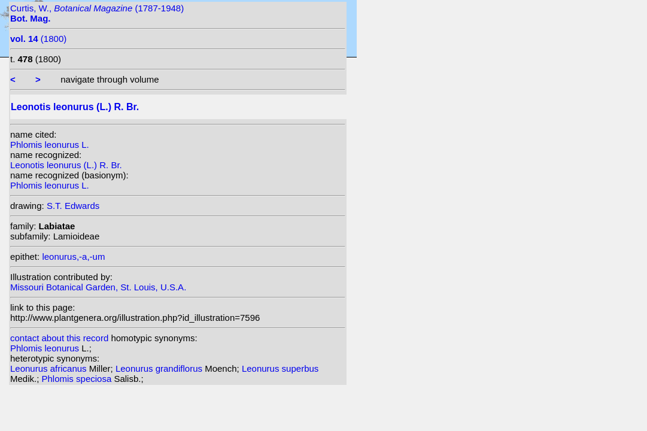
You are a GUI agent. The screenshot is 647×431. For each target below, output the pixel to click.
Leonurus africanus (49, 368)
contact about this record (59, 338)
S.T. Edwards (73, 206)
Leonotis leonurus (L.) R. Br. (66, 165)
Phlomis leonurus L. (49, 144)
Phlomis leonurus (45, 348)
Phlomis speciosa (78, 379)
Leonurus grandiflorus (160, 368)
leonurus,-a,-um (73, 256)
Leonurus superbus (280, 368)
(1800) (38, 39)
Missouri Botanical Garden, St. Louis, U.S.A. (98, 287)
